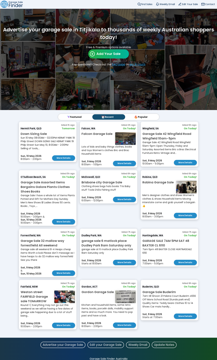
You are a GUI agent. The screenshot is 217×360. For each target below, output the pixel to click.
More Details (63, 158)
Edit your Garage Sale (106, 344)
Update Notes (164, 344)
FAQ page (118, 64)
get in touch (137, 64)
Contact (210, 4)
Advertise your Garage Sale (63, 344)
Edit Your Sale (190, 4)
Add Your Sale (108, 53)
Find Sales (146, 4)
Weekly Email (167, 4)
